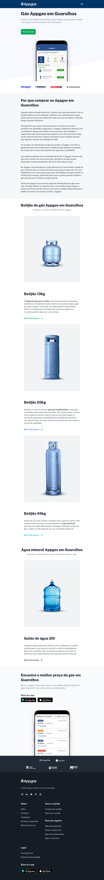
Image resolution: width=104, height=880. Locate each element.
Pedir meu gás (28, 31)
